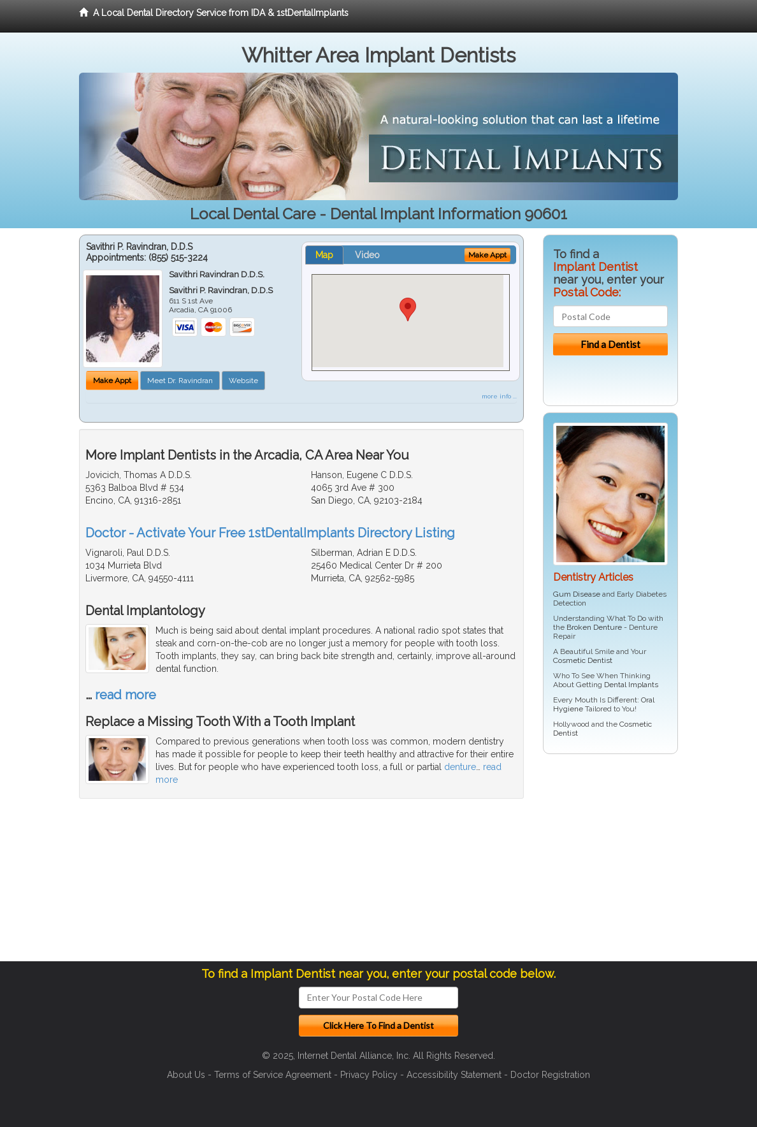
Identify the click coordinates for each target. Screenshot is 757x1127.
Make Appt (112, 380)
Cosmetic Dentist (582, 660)
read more (125, 694)
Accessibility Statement (454, 1075)
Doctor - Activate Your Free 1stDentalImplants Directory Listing (270, 533)
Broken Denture (594, 627)
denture (460, 767)
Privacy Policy (369, 1075)
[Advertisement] (608, 862)
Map (324, 255)
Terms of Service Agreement (272, 1075)
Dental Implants (631, 684)
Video (367, 255)
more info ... (499, 396)
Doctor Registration (550, 1075)
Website (243, 380)
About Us (186, 1075)
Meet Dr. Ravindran (180, 380)
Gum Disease (576, 594)
